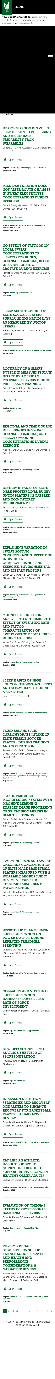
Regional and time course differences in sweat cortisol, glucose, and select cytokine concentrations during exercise (27, 523)
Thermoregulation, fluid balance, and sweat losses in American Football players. (26, 127)
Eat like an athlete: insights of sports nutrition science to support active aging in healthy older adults (25, 1255)
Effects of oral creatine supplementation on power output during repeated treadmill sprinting (26, 1025)
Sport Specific (11, 173)
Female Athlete (17, 861)
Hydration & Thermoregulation (35, 173)
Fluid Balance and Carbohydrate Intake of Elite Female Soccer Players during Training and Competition (26, 825)
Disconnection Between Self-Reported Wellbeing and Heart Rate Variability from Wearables (27, 223)
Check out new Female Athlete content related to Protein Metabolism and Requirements (24, 20)
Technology (24, 255)
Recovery (14, 255)
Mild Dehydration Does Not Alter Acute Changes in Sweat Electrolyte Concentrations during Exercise (26, 281)
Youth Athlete (16, 800)
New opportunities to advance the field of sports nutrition (23, 1140)
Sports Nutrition (18, 615)
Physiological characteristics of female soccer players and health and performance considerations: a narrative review (24, 1345)
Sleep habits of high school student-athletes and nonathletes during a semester (27, 773)
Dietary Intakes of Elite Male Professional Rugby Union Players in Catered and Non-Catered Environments (26, 582)
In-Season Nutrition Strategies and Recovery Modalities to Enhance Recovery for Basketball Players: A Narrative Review (27, 1195)
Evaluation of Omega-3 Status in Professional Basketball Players (24, 1296)
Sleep (48, 438)
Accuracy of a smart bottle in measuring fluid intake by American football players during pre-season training (27, 463)
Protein (28, 1274)
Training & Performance (21, 313)
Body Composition (35, 615)
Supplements (40, 1060)
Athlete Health (38, 255)
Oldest (47, 191)
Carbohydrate (9, 865)
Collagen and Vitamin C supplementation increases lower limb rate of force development (25, 1086)
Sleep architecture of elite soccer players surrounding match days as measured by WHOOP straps (26, 406)
